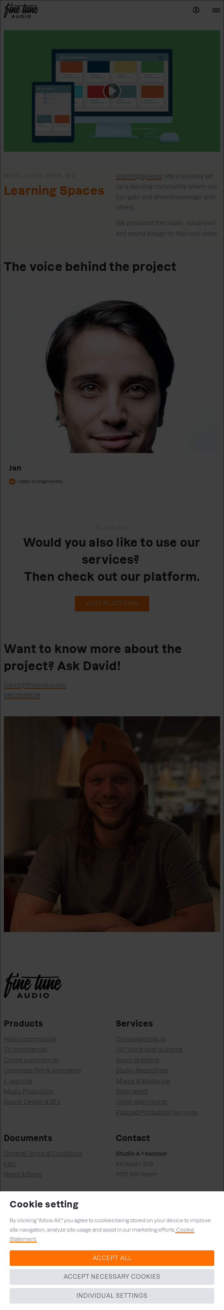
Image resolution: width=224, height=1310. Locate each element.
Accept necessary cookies (112, 1277)
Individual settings (112, 1296)
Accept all (112, 1258)
